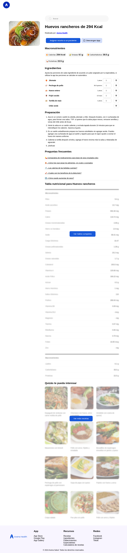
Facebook (97, 536)
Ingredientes (69, 538)
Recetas (67, 536)
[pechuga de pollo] (107, 85)
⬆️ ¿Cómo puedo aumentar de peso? (59, 178)
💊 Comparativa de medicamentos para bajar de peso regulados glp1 (71, 158)
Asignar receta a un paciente (63, 40)
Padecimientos (70, 540)
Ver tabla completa (83, 234)
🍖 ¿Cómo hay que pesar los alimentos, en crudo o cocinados (69, 163)
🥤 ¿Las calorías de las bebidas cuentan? (61, 168)
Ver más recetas (81, 418)
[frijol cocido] (107, 96)
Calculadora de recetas (74, 545)
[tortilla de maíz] (107, 101)
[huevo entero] (107, 90)
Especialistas (69, 543)
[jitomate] (107, 80)
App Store (38, 536)
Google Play (39, 538)
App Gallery (39, 540)
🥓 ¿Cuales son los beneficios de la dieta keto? (63, 173)
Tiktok (95, 540)
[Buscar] (79, 18)
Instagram (97, 538)
